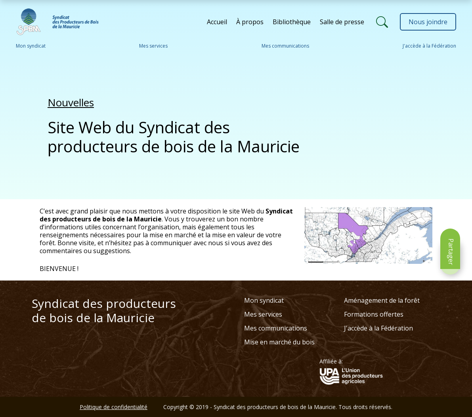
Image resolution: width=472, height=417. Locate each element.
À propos (250, 21)
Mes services (153, 45)
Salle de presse (342, 21)
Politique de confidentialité (113, 407)
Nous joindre (428, 21)
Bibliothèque (292, 21)
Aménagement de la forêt (382, 300)
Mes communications (285, 45)
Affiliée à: (331, 361)
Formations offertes (373, 314)
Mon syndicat (31, 45)
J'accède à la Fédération (429, 45)
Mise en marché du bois (279, 342)
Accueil (217, 21)
